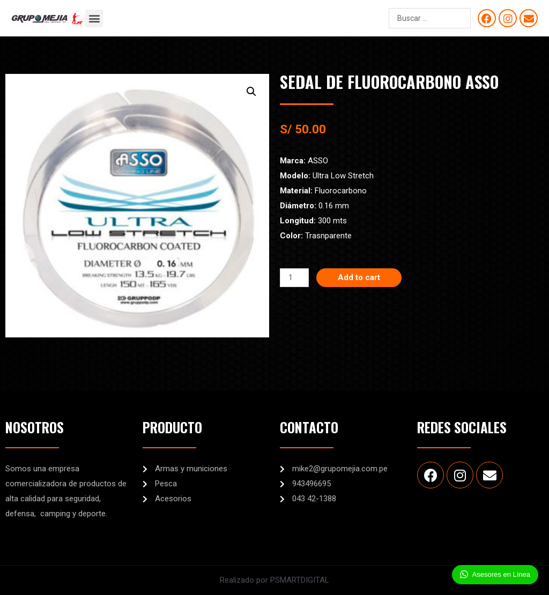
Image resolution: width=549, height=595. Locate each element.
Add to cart (359, 277)
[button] (94, 18)
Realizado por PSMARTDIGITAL (274, 580)
